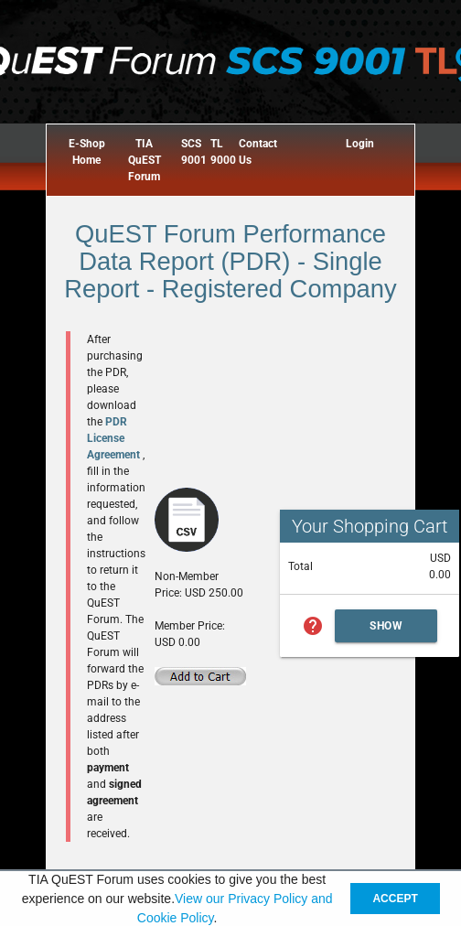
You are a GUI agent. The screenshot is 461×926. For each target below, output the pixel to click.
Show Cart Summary (386, 630)
